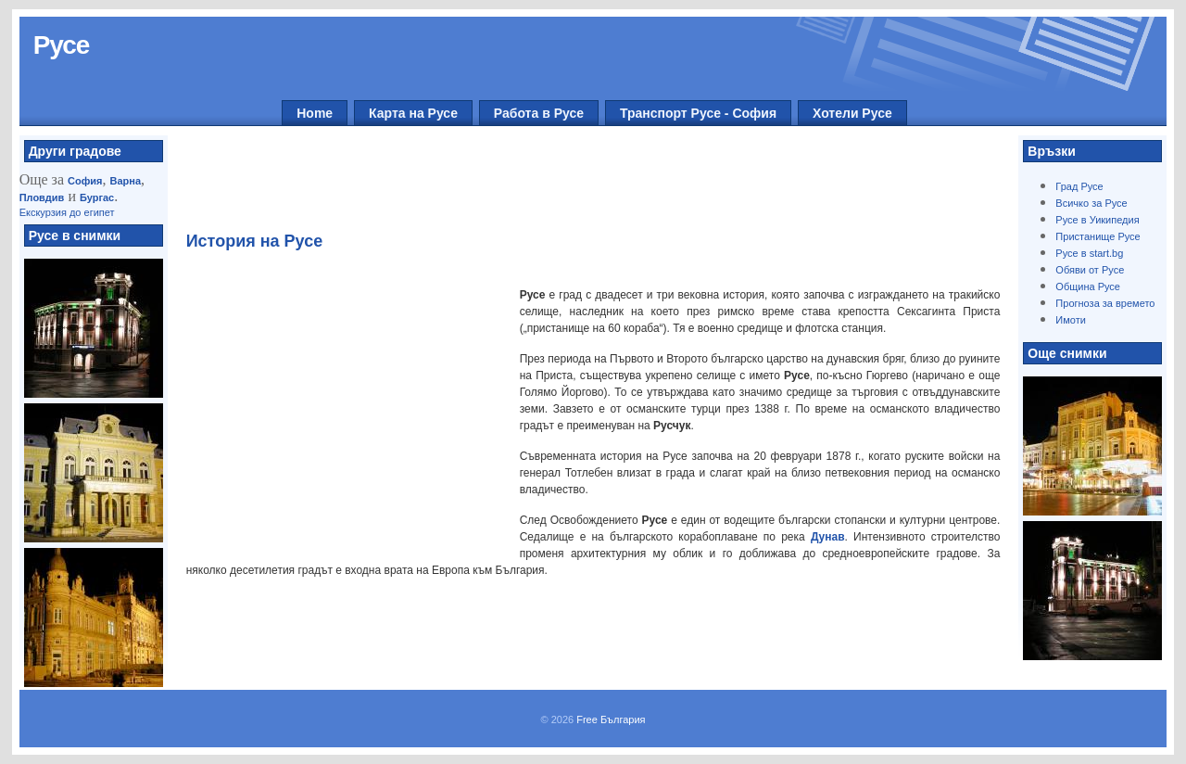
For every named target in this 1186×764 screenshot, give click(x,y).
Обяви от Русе (1089, 269)
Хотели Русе (852, 113)
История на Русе (254, 241)
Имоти (1070, 319)
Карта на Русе (413, 113)
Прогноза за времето (1104, 303)
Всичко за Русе (1091, 203)
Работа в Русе (539, 113)
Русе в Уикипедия (1097, 219)
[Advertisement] (583, 186)
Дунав (828, 536)
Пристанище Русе (1097, 236)
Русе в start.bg (1089, 253)
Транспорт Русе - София (698, 113)
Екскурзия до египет (67, 212)
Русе (61, 45)
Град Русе (1079, 186)
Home (314, 113)
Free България (610, 719)
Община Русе (1087, 286)
